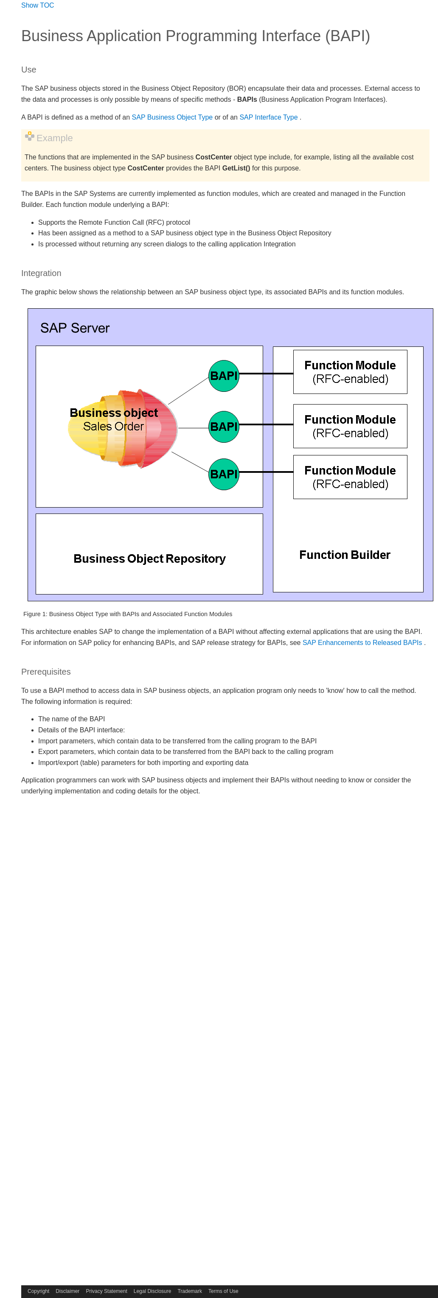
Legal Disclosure (152, 1291)
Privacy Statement (106, 1291)
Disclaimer (67, 1291)
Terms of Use (223, 1291)
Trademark (189, 1291)
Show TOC (37, 5)
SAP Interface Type (268, 117)
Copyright (38, 1291)
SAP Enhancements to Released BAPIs (362, 642)
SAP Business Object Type (172, 117)
